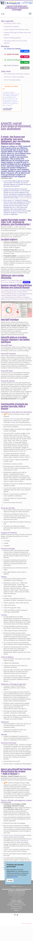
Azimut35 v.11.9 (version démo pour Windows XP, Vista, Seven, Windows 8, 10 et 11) (16, 285)
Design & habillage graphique (12, 42)
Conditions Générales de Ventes (16, 920)
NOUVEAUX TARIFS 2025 (12, 28)
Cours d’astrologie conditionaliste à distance (16, 78)
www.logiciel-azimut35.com (16, 914)
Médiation (16, 925)
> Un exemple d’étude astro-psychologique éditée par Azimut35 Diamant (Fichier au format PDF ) (16, 299)
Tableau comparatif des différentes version (16, 34)
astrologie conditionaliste (20, 845)
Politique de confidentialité (16, 918)
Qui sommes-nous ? (16, 923)
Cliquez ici (6, 854)
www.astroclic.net (16, 912)
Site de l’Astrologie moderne (12, 84)
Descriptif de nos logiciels (11, 31)
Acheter (25, 55)
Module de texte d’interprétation (13, 839)
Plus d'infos (14, 877)
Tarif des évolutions (26, 202)
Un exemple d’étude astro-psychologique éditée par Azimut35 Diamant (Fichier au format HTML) (16, 295)
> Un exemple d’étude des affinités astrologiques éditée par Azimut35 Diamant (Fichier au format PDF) (16, 302)
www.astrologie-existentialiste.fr (16, 910)
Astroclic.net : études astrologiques (14, 81)
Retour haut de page (26, 938)
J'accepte (10, 880)
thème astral (12, 423)
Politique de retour (16, 921)
